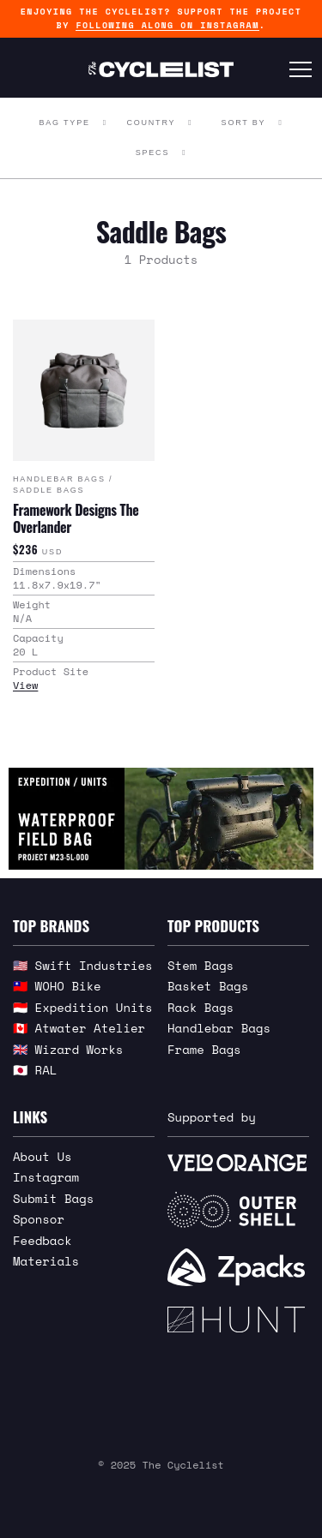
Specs (153, 152)
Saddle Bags (48, 490)
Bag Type (64, 122)
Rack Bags (200, 1007)
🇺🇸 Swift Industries (83, 965)
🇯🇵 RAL (35, 1070)
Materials (46, 1261)
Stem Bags (200, 965)
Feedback (42, 1240)
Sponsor (38, 1219)
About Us (42, 1156)
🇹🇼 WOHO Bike (57, 986)
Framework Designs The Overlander (75, 518)
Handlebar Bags (59, 479)
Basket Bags (207, 986)
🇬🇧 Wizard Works (68, 1049)
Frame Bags (204, 1049)
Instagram (46, 1177)
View (25, 685)
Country (150, 122)
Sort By (244, 122)
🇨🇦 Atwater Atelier (79, 1028)
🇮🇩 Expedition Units (83, 1007)
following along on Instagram (167, 25)
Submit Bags (53, 1198)
